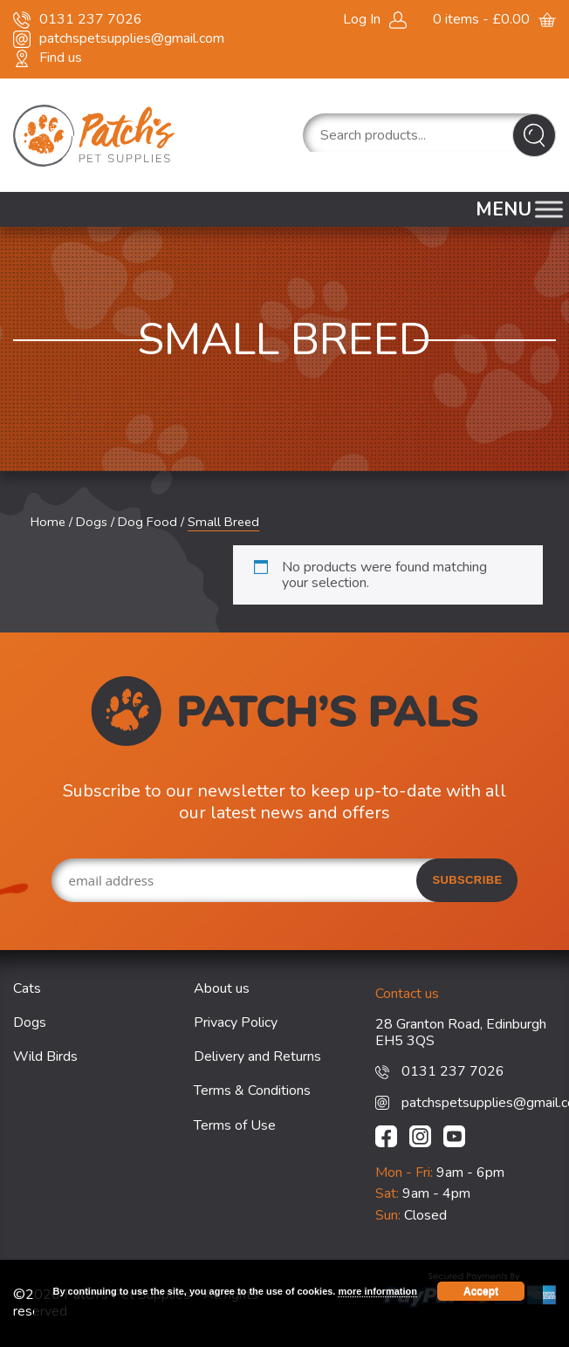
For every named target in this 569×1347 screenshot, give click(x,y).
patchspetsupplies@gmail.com (131, 38)
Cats (27, 988)
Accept (480, 1291)
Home (48, 521)
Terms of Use (235, 1125)
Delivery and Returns (257, 1056)
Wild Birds (45, 1056)
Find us (60, 57)
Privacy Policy (236, 1022)
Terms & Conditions (252, 1090)
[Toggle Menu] (549, 209)
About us (222, 988)
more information (377, 1291)
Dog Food (147, 521)
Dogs (91, 521)
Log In (361, 19)
